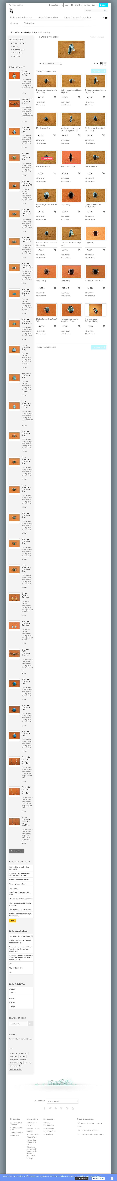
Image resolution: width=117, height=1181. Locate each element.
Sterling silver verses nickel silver (31, 1142)
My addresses (48, 1128)
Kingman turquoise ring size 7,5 (27, 183)
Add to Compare (41, 107)
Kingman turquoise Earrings (26, 623)
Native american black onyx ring (46, 93)
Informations (16, 39)
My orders (47, 1122)
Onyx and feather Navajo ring (93, 207)
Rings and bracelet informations (77, 17)
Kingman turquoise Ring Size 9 (27, 321)
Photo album (29, 23)
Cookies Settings (81, 1179)
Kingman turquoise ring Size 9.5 (27, 265)
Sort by (39, 63)
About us (14, 23)
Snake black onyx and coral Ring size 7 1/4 (70, 131)
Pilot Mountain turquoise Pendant (26, 404)
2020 (12, 998)
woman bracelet (15, 1066)
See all (12, 921)
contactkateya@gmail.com (95, 1134)
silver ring (27, 1063)
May (13, 992)
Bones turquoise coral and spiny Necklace (26, 821)
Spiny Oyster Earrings (25, 595)
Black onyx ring (43, 130)
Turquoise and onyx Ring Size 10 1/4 (69, 322)
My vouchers (48, 1134)
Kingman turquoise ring (26, 129)
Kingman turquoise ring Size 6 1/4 (26, 212)
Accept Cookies (98, 1179)
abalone (23, 1060)
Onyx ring (65, 282)
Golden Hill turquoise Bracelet (27, 101)
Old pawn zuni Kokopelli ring (91, 322)
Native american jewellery (21, 17)
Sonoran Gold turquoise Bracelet (26, 652)
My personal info (49, 1131)
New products (17, 67)
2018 (12, 1002)
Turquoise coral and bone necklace (26, 760)
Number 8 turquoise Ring (26, 375)
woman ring (23, 1053)
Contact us (71, 5)
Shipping (16, 46)
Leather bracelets (16, 1132)
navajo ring (14, 1060)
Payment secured (19, 43)
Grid (101, 63)
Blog (66, 5)
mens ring (13, 1053)
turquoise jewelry (16, 1063)
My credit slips (48, 1125)
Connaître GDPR (56, 5)
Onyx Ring (65, 206)
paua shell (13, 1056)
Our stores (17, 56)
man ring (22, 1056)
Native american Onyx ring (71, 245)
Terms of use (18, 53)
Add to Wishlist (40, 104)
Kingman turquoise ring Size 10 (27, 239)
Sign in (104, 5)
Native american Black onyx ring (95, 131)
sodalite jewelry (15, 1069)
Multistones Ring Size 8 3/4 (46, 322)
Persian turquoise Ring (26, 347)
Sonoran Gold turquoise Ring (26, 156)
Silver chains (14, 1135)
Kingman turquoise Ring (26, 433)
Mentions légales (19, 50)
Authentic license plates (48, 17)
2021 (12, 989)
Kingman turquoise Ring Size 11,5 (26, 292)
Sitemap (30, 1158)
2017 (12, 1006)
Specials (13, 1034)
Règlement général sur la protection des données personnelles (32, 1151)
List (105, 63)
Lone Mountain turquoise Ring (26, 460)
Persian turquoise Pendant (26, 73)
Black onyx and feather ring (46, 207)
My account (48, 1119)
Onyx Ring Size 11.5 (93, 282)
